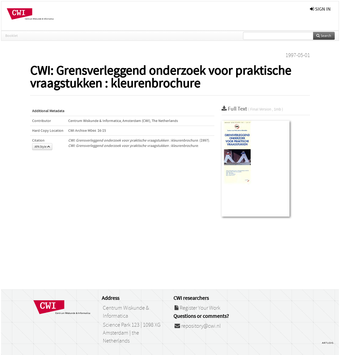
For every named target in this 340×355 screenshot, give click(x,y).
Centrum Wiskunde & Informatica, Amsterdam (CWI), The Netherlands (123, 121)
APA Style (42, 146)
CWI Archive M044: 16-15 (87, 131)
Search (323, 36)
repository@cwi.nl (198, 326)
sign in (320, 9)
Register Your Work (197, 308)
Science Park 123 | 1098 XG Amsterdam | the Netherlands (131, 333)
